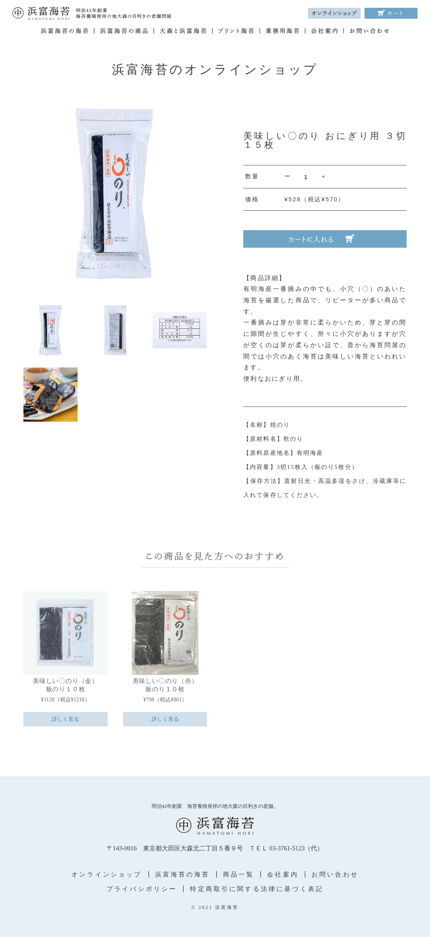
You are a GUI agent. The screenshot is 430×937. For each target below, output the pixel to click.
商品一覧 (239, 874)
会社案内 (283, 874)
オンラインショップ (106, 874)
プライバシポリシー (141, 889)
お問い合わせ (335, 874)
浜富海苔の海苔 (182, 874)
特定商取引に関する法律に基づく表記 (257, 889)
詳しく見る (65, 719)
